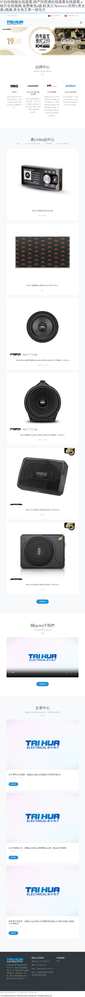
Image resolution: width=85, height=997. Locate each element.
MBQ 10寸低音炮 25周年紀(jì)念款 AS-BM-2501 (42, 584)
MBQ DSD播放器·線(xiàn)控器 (42, 211)
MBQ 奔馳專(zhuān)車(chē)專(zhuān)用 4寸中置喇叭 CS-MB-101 (42, 435)
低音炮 (42, 514)
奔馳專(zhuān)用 (42, 365)
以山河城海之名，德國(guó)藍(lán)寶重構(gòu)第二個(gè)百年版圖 (37, 848)
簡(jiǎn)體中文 (54, 15)
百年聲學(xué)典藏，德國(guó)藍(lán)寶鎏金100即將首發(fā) (35, 774)
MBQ (18, 143)
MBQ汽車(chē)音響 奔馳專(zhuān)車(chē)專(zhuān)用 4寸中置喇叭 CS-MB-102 (42, 360)
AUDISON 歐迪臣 (62, 143)
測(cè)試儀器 (42, 215)
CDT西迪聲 (48, 143)
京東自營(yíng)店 (71, 16)
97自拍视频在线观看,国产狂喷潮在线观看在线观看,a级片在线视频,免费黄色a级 (26, 996)
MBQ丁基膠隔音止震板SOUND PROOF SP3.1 (42, 285)
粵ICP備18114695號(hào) (70, 988)
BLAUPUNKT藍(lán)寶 (32, 143)
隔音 (42, 290)
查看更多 (43, 601)
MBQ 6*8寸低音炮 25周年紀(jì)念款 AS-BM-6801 (42, 510)
